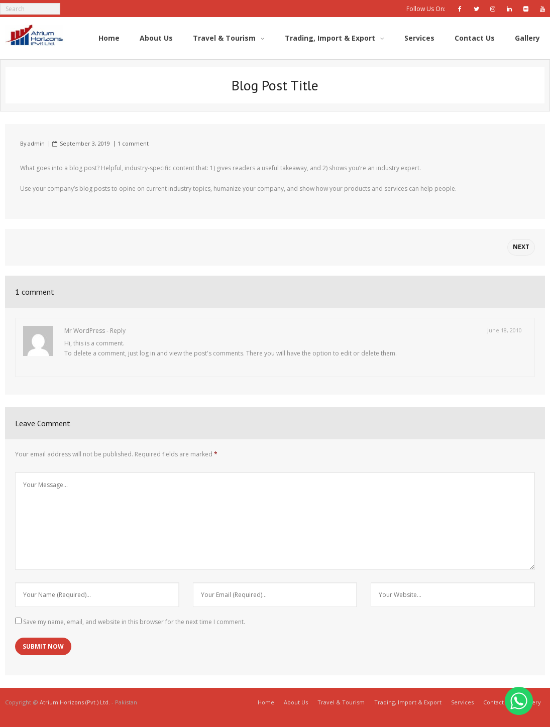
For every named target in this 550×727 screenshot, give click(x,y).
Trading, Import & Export (408, 702)
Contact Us (497, 702)
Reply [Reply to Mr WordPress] (118, 330)
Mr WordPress (84, 330)
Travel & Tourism (341, 702)
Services (462, 702)
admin (36, 143)
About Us (296, 702)
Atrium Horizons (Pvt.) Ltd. (76, 702)
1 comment (133, 143)
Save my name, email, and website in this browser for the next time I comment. (134, 622)
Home (266, 702)
